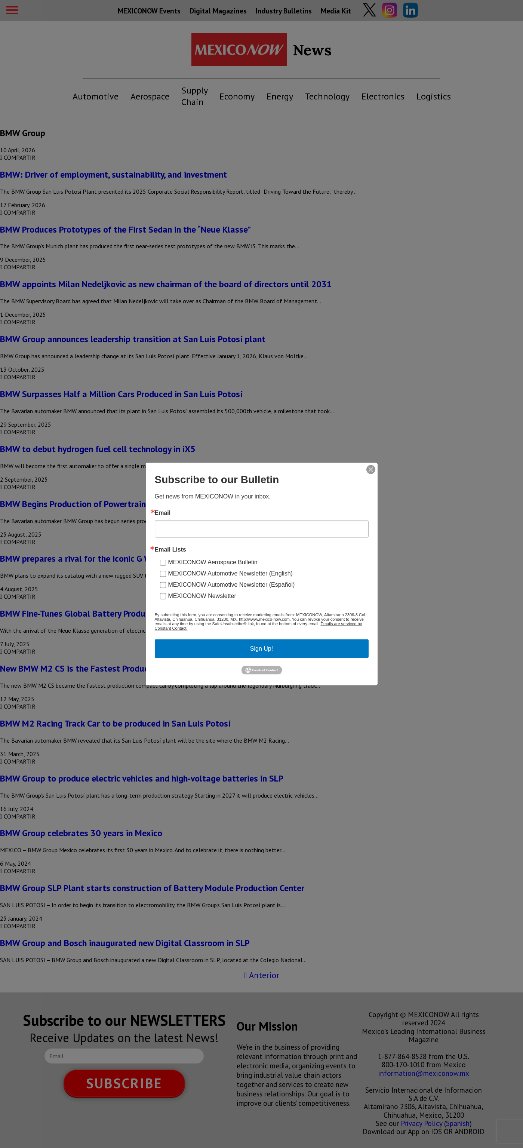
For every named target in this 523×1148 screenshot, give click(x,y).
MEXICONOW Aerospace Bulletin (213, 562)
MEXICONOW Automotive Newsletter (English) (230, 573)
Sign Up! (261, 648)
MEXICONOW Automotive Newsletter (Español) (231, 584)
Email (163, 513)
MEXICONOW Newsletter (202, 596)
